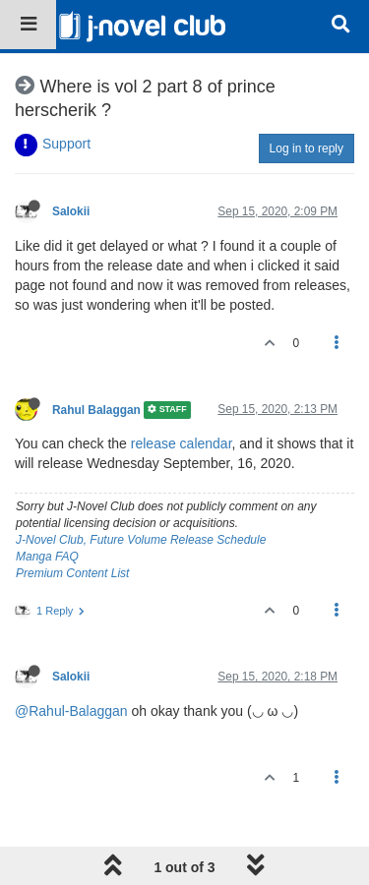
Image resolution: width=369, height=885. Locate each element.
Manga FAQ (47, 556)
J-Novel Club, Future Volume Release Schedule (141, 540)
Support (66, 143)
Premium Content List (72, 573)
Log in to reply (306, 148)
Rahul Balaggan (96, 410)
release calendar (181, 443)
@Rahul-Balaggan (71, 711)
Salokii (71, 211)
